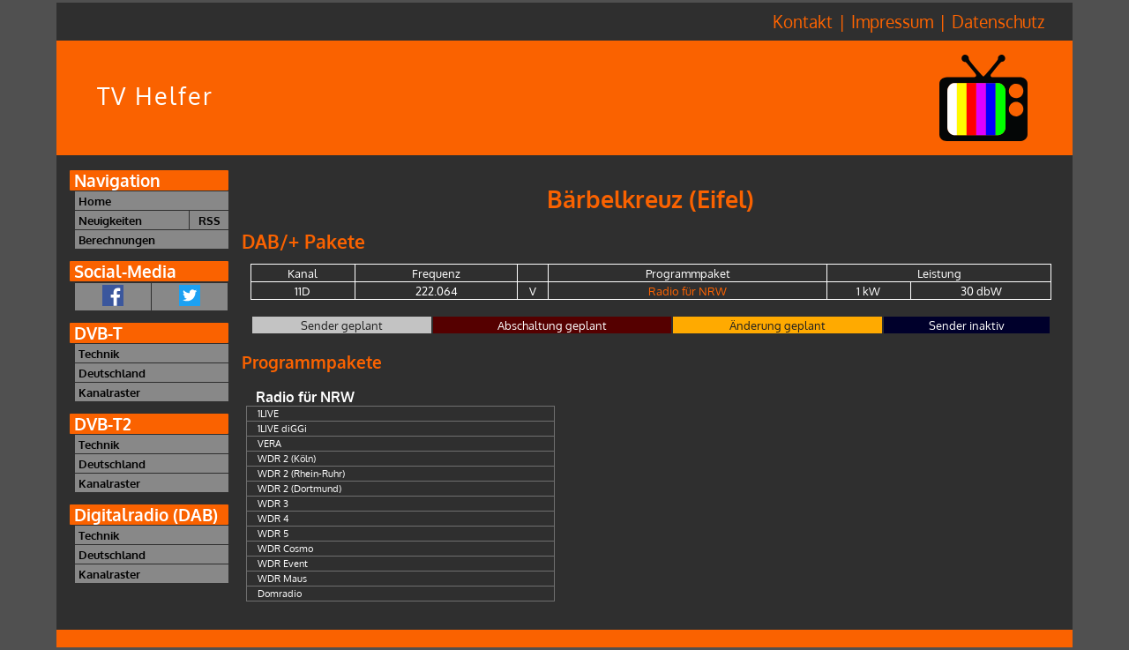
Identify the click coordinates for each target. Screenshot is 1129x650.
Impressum (892, 21)
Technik (99, 353)
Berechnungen (117, 239)
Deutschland (112, 372)
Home (95, 200)
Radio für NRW (687, 290)
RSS (209, 220)
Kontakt (803, 21)
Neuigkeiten (110, 220)
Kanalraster (109, 392)
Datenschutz (998, 21)
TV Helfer (155, 95)
